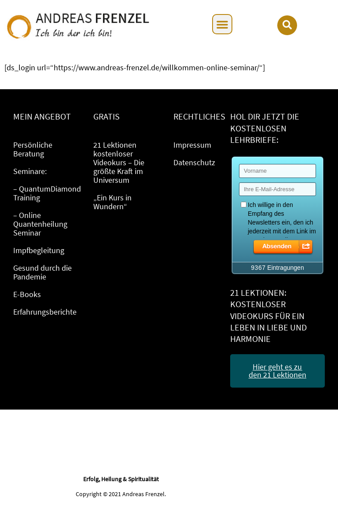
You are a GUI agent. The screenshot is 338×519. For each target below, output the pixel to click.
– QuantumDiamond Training (47, 193)
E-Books (27, 294)
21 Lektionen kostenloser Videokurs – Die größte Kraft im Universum (118, 162)
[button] (222, 24)
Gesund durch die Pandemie (42, 272)
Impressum (192, 145)
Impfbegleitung (38, 250)
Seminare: (30, 171)
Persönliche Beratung (32, 149)
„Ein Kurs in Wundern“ (112, 201)
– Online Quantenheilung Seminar (40, 224)
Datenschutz (194, 162)
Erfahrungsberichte (45, 312)
